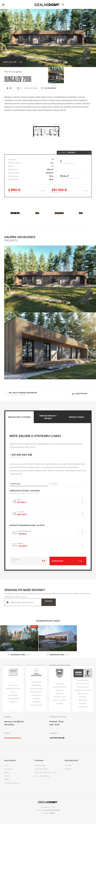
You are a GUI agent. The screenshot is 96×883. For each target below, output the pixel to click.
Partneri (7, 772)
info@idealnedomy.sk (12, 738)
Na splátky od (74, 152)
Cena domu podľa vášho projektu (46, 772)
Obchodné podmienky (12, 783)
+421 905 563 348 (57, 738)
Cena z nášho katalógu (42, 776)
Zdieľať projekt (81, 393)
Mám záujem (10, 62)
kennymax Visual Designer (52, 810)
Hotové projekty (40, 765)
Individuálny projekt (41, 769)
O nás (6, 765)
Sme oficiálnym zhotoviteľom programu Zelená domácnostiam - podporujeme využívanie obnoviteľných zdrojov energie (36, 693)
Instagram (68, 769)
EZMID (52, 813)
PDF (10, 88)
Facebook (68, 765)
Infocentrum (8, 769)
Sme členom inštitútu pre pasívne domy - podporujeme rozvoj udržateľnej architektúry (13, 693)
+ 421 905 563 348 (21, 454)
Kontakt (6, 776)
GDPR (6, 779)
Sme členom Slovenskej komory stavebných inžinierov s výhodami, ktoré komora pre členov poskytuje (59, 693)
